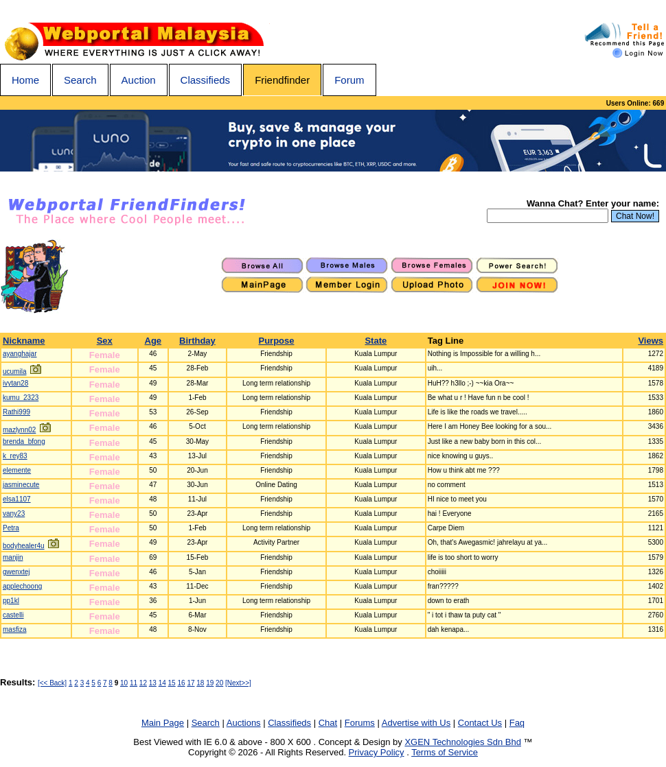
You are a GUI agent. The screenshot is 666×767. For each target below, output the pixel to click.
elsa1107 (17, 499)
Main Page (162, 723)
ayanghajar (19, 353)
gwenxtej (16, 572)
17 (190, 683)
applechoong (22, 586)
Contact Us (480, 723)
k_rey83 (15, 456)
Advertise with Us (416, 723)
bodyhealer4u (24, 546)
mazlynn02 (19, 430)
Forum (349, 80)
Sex (105, 340)
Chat (328, 723)
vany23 (14, 513)
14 (162, 683)
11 (133, 683)
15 (172, 683)
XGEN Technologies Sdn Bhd (462, 742)
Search (80, 80)
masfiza (14, 629)
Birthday (197, 340)
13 (153, 683)
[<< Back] (52, 683)
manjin (13, 557)
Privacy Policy (376, 752)
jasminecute (21, 484)
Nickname (24, 340)
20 (219, 683)
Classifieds (206, 80)
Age (153, 340)
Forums (360, 723)
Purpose (277, 340)
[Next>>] (238, 683)
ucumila (14, 371)
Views (650, 340)
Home (25, 80)
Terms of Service (444, 752)
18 (200, 683)
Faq (517, 723)
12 (143, 683)
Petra (11, 528)
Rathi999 (16, 412)
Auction (139, 80)
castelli (13, 615)
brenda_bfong (24, 441)
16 (181, 683)
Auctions (244, 723)
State (376, 340)
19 (210, 683)
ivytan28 (15, 383)
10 (124, 683)
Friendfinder (282, 80)
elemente (17, 470)
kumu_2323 (20, 397)
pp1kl (11, 600)
